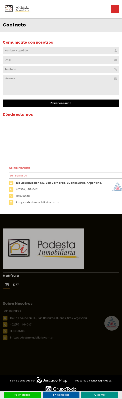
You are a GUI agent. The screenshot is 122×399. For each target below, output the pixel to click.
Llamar (99, 394)
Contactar (61, 394)
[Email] (61, 60)
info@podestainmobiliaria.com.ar (43, 202)
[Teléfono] (61, 69)
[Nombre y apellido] (61, 50)
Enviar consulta (61, 103)
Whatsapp (22, 394)
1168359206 (28, 196)
